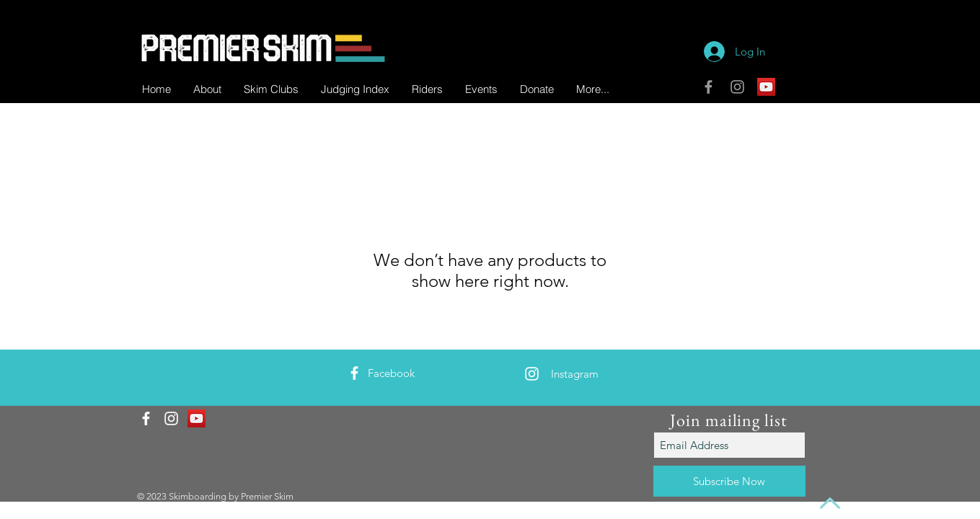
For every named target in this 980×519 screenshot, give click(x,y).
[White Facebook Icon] (354, 373)
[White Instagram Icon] (532, 374)
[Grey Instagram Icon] (737, 87)
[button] (427, 89)
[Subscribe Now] (729, 481)
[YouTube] (766, 87)
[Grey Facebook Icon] (708, 87)
